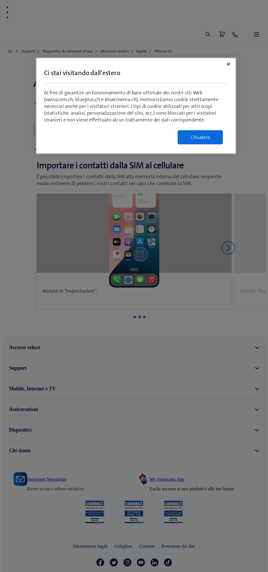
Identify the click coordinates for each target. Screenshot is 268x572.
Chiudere (200, 137)
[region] (136, 105)
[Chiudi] (228, 64)
